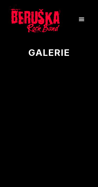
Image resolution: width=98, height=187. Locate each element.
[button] (81, 19)
